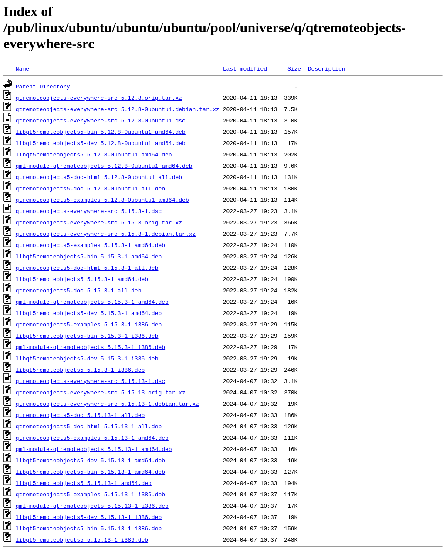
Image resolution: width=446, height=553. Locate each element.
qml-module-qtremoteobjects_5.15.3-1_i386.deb (90, 347)
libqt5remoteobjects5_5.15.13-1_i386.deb (82, 539)
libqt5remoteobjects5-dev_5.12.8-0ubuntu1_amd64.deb (101, 143)
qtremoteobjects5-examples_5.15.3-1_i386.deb (89, 324)
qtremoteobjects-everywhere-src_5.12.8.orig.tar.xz (99, 98)
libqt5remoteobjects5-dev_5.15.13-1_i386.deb (89, 517)
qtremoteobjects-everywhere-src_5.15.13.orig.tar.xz (101, 392)
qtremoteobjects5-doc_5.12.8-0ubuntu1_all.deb (90, 188)
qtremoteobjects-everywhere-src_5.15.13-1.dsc (90, 381)
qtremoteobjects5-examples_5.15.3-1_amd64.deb (90, 245)
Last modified (245, 68)
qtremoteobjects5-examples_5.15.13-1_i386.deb (90, 494)
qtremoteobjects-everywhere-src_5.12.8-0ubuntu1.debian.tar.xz (118, 109)
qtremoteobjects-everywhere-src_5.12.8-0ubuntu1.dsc (101, 120)
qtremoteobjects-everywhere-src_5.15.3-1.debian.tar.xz (106, 233)
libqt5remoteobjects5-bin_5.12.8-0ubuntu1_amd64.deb (101, 132)
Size (294, 68)
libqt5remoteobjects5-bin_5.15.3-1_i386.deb (87, 335)
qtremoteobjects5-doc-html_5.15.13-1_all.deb (89, 426)
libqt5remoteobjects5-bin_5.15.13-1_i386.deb (89, 528)
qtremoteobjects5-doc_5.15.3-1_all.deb (79, 290)
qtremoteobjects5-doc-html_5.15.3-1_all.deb (87, 267)
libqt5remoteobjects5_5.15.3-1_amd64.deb (82, 279)
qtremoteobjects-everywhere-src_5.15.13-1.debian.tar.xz (107, 403)
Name (22, 68)
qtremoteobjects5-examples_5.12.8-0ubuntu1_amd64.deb (102, 200)
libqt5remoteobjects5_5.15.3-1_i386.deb (80, 369)
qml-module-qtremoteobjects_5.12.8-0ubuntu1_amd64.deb (104, 166)
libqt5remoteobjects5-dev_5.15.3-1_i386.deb (87, 358)
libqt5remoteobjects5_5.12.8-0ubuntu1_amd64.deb (94, 154)
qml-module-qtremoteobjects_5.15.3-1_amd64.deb (92, 301)
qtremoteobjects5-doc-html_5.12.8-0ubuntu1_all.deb (99, 177)
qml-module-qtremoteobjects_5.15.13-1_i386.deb (92, 505)
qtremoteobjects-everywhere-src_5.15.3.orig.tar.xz (99, 222)
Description (326, 68)
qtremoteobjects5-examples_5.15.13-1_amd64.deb (92, 437)
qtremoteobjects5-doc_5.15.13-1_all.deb (80, 415)
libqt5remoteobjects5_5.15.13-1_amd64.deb (84, 483)
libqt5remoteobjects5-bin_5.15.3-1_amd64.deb (89, 256)
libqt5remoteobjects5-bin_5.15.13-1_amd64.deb (90, 471)
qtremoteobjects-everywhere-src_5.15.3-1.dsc (89, 211)
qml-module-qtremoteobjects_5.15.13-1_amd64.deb (94, 449)
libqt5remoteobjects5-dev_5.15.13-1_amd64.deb (90, 460)
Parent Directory (43, 86)
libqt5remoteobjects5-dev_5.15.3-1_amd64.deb (89, 313)
